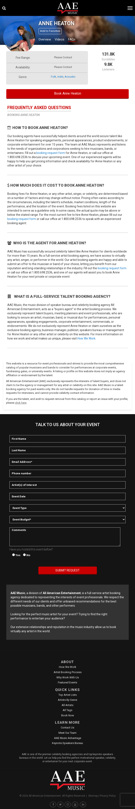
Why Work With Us (67, 677)
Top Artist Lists (67, 694)
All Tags (67, 710)
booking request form (50, 153)
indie (60, 76)
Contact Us (67, 727)
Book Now (67, 715)
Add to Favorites (50, 31)
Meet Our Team (67, 732)
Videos (59, 39)
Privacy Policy (108, 795)
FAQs (71, 39)
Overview (45, 39)
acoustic (70, 76)
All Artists (67, 705)
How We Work (86, 338)
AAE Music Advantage (67, 738)
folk (53, 76)
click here (20, 402)
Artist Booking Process (68, 672)
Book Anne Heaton (67, 93)
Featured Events (67, 682)
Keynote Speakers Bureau (67, 743)
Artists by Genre (67, 699)
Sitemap (93, 795)
